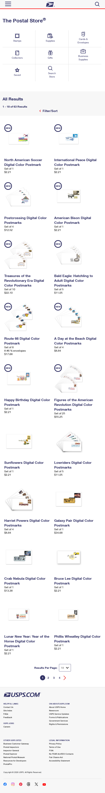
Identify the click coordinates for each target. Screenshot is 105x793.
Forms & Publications (58, 717)
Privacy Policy (55, 744)
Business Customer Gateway (16, 744)
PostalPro (7, 764)
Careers (6, 727)
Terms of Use (55, 747)
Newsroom (54, 710)
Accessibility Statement (59, 761)
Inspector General (11, 750)
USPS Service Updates (59, 714)
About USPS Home (57, 707)
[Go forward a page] (65, 678)
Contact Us (8, 707)
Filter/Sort (49, 111)
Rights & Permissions (58, 724)
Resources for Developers (14, 761)
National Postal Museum (14, 757)
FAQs (5, 714)
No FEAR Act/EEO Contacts (61, 754)
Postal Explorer (10, 754)
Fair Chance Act (56, 757)
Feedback (7, 717)
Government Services (58, 721)
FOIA (51, 750)
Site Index (7, 710)
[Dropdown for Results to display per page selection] (65, 667)
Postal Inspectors (11, 747)
